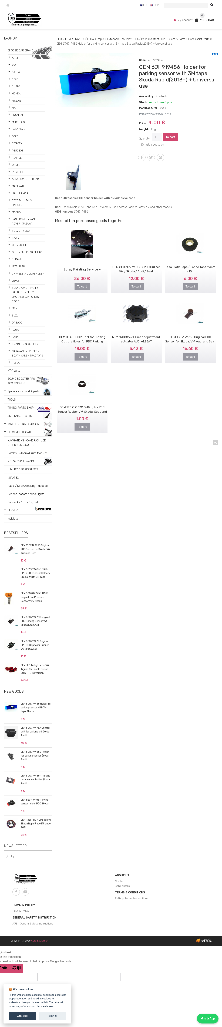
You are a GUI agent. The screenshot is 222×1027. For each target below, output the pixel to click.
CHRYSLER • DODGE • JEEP (28, 273)
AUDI (15, 58)
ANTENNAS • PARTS (20, 416)
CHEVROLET (19, 245)
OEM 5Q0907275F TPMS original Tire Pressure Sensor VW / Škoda (34, 597)
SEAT (15, 79)
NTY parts (14, 370)
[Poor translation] (16, 968)
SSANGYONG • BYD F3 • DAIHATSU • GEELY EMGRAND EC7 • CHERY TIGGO (26, 294)
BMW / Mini (18, 129)
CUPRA (16, 86)
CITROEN (17, 143)
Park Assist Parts (199, 39)
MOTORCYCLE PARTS (21, 461)
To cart (170, 137)
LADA (15, 337)
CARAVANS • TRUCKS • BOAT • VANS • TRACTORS (27, 353)
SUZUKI (16, 315)
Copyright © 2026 (30, 940)
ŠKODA (16, 72)
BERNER (13, 510)
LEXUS (16, 280)
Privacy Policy (23, 905)
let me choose (45, 1006)
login (6, 856)
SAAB (15, 238)
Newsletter (15, 846)
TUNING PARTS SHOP (21, 407)
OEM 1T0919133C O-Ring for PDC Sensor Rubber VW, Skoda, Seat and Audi (82, 404)
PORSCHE (17, 172)
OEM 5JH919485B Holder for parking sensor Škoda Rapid (35, 755)
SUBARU (17, 259)
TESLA (16, 362)
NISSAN (16, 100)
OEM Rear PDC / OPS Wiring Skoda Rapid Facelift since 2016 (36, 823)
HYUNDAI (17, 115)
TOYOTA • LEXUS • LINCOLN (22, 203)
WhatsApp (207, 1018)
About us (122, 875)
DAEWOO (17, 322)
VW (14, 65)
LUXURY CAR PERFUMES (23, 469)
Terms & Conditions (130, 892)
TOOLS (12, 399)
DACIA (15, 164)
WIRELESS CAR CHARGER (23, 424)
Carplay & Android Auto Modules (28, 453)
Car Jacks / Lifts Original (23, 502)
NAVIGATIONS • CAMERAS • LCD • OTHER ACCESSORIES (28, 443)
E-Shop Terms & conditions (131, 898)
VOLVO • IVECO (21, 230)
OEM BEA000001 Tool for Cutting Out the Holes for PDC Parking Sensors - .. (82, 333)
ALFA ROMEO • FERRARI (25, 179)
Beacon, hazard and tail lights (26, 494)
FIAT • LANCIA (20, 193)
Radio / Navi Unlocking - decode (28, 485)
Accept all (22, 1016)
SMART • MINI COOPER (25, 344)
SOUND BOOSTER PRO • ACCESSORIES (22, 381)
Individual (13, 518)
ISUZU (15, 329)
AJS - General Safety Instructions (32, 923)
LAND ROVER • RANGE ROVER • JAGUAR (25, 221)
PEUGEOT (17, 150)
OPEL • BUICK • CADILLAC (27, 252)
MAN (14, 308)
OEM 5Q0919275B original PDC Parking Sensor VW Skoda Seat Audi (35, 621)
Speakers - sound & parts (24, 391)
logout (14, 856)
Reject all (52, 1016)
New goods (14, 691)
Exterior (112, 39)
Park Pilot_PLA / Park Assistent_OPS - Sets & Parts (152, 39)
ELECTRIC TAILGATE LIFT (23, 432)
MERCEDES (18, 122)
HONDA (16, 93)
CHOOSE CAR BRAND (20, 50)
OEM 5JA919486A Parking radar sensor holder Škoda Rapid (35, 779)
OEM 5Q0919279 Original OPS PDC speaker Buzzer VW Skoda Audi (35, 645)
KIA (14, 107)
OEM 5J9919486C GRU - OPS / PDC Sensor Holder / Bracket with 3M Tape (35, 573)
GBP (154, 5)
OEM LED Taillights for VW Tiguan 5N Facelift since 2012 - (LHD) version (35, 669)
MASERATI (18, 186)
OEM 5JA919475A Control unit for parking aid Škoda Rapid (35, 731)
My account (183, 20)
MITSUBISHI (18, 266)
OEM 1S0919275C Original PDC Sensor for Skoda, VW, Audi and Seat (35, 549)
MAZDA (16, 212)
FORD (15, 136)
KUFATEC (13, 477)
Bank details (122, 885)
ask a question (152, 144)
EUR (144, 5)
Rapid (100, 39)
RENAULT (17, 157)
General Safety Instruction (34, 917)
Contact (120, 881)
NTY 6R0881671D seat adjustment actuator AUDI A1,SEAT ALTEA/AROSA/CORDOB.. (136, 333)
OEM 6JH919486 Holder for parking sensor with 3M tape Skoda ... (36, 707)
